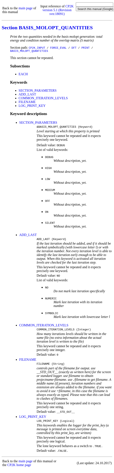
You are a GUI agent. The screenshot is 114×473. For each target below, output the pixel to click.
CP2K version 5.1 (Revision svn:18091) (58, 10)
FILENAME (27, 102)
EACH (23, 74)
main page (26, 8)
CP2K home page (19, 468)
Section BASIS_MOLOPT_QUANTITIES (47, 27)
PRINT (85, 48)
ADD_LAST (27, 95)
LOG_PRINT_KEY (32, 106)
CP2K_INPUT (37, 48)
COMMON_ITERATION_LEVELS (43, 98)
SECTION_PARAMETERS (38, 91)
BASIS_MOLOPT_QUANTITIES (29, 51)
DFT (74, 48)
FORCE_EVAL (58, 48)
